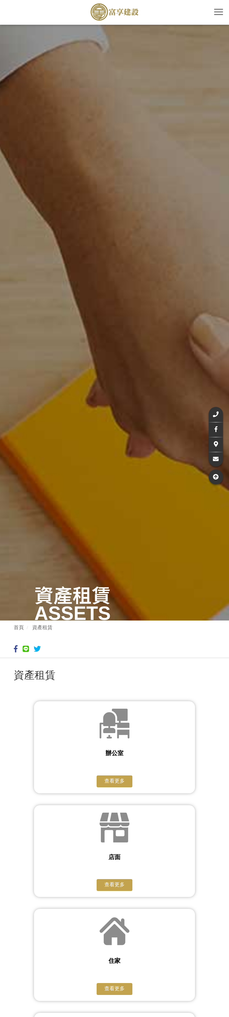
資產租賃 (42, 627)
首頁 (19, 627)
